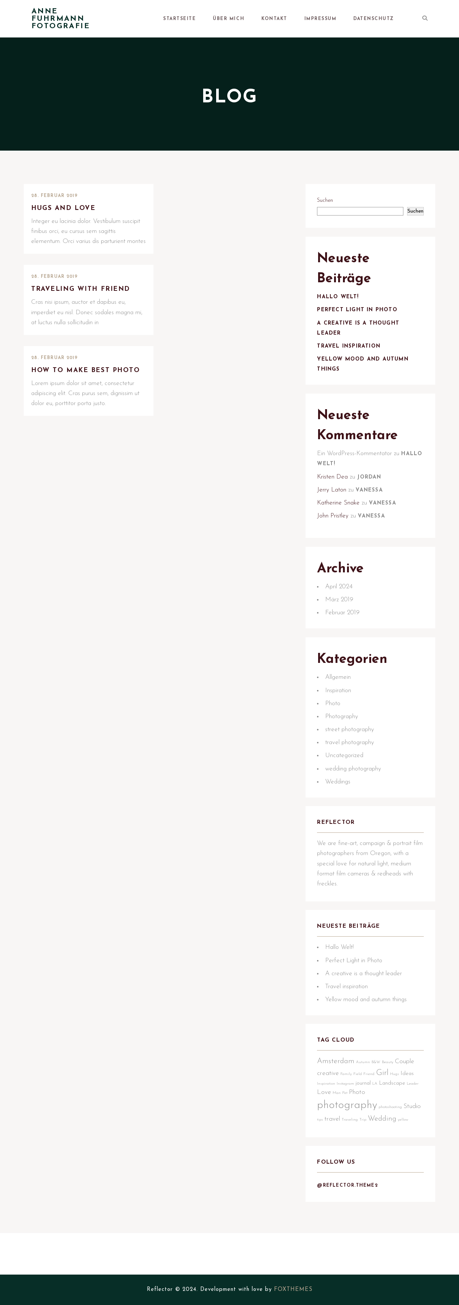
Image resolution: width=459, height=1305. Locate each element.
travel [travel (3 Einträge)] (354, 1171)
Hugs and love (66, 208)
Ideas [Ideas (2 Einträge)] (410, 1126)
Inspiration (341, 721)
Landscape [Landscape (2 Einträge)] (395, 1135)
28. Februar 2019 (55, 196)
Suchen (328, 203)
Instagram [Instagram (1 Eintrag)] (348, 1136)
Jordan (372, 494)
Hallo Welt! (341, 306)
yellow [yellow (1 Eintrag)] (325, 1182)
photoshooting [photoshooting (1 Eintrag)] (393, 1160)
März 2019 (342, 624)
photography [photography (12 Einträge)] (350, 1158)
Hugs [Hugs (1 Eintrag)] (397, 1127)
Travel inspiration (352, 356)
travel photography (352, 773)
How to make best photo (74, 378)
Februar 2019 (345, 637)
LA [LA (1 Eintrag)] (378, 1136)
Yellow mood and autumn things (369, 1045)
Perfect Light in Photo (360, 319)
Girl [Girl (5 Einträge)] (385, 1126)
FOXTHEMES (293, 1289)
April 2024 (342, 610)
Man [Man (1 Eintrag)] (353, 1146)
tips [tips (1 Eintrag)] (342, 1172)
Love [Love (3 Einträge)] (341, 1145)
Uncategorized (347, 786)
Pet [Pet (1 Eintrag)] (361, 1146)
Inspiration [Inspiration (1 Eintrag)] (329, 1136)
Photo (336, 734)
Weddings (341, 813)
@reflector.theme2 (350, 1253)
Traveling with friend (85, 290)
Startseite (234, 19)
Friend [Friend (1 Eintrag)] (372, 1127)
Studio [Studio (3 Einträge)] (329, 1171)
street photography (352, 760)
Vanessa (372, 507)
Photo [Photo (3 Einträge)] (374, 1145)
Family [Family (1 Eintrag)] (349, 1127)
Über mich (272, 19)
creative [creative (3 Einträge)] (331, 1126)
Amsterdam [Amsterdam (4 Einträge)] (339, 1114)
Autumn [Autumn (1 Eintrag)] (366, 1115)
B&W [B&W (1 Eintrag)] (379, 1115)
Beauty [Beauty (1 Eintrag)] (391, 1115)
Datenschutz (383, 19)
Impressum (341, 19)
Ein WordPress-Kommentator (357, 470)
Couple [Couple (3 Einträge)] (407, 1114)
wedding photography (356, 799)
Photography (344, 747)
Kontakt (306, 19)
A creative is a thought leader (366, 1019)
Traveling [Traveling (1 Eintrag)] (372, 1172)
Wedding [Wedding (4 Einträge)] (404, 1171)
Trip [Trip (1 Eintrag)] (385, 1172)
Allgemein (341, 708)
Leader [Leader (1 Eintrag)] (326, 1146)
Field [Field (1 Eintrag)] (361, 1127)
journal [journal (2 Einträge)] (366, 1135)
